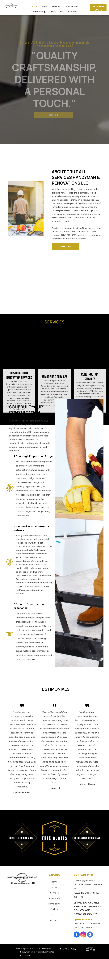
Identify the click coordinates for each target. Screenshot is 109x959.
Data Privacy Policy (68, 949)
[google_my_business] (90, 934)
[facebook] (77, 934)
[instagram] (83, 934)
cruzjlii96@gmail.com (84, 880)
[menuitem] (35, 6)
